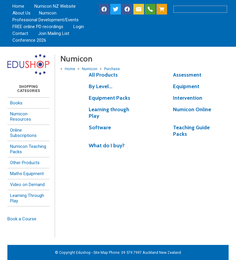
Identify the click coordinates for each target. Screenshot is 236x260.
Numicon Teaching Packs (28, 149)
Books (16, 103)
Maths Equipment (27, 173)
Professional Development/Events (45, 19)
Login (78, 26)
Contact (20, 33)
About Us (21, 13)
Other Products (25, 162)
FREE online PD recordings (37, 26)
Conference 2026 (29, 40)
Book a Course (21, 219)
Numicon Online (192, 109)
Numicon (47, 13)
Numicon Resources (20, 116)
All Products (103, 75)
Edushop (83, 252)
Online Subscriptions (23, 132)
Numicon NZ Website (55, 6)
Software (100, 127)
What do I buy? (107, 145)
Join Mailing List (53, 33)
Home (18, 6)
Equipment (186, 86)
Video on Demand (27, 184)
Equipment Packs (109, 98)
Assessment (187, 75)
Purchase (112, 69)
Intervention (187, 98)
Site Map (100, 252)
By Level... (100, 86)
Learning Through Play (27, 198)
